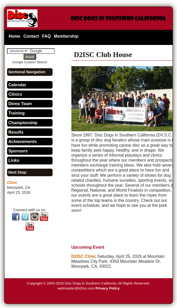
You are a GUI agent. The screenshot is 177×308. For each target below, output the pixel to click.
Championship (22, 123)
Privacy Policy (107, 288)
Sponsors (18, 151)
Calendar (17, 85)
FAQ (46, 36)
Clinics (15, 94)
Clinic (12, 182)
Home (14, 36)
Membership (66, 36)
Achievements (22, 141)
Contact (31, 36)
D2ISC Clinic (83, 256)
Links (13, 160)
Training (16, 113)
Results (16, 132)
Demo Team (20, 103)
